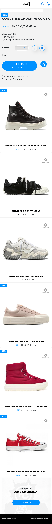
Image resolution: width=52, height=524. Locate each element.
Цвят (4, 55)
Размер (6, 47)
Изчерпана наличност (20, 66)
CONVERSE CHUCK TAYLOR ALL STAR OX (26, 472)
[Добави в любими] (43, 64)
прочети (26, 502)
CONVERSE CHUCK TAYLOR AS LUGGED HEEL (26, 146)
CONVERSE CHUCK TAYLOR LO (26, 211)
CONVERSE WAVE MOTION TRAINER (26, 276)
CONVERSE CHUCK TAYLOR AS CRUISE (26, 341)
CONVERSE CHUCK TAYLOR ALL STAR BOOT (26, 407)
